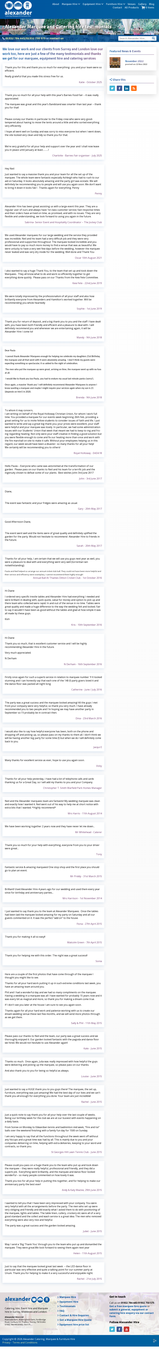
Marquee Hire (59, 8)
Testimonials (66, 1306)
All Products (132, 12)
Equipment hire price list (73, 1324)
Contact (149, 8)
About (43, 8)
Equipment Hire (81, 8)
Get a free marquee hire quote (128, 1306)
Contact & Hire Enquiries (73, 1315)
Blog (139, 8)
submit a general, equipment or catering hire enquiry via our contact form (131, 1313)
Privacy (6, 1342)
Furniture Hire (103, 8)
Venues (120, 8)
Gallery (130, 8)
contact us (57, 38)
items (147, 12)
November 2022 (134, 61)
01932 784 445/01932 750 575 (25, 38)
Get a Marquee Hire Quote (74, 1320)
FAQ (60, 1311)
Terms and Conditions (24, 1342)
